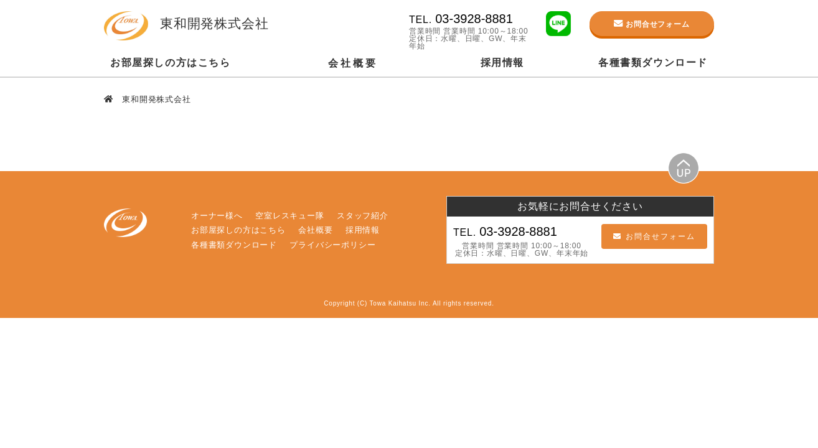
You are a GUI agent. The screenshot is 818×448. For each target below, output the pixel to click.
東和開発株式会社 (155, 99)
